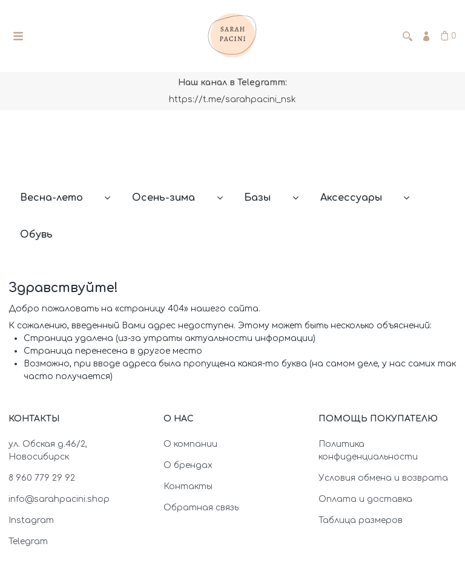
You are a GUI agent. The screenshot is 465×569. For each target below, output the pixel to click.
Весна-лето (51, 197)
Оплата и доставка (365, 499)
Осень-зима (163, 197)
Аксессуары (351, 197)
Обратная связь (201, 507)
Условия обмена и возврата (383, 478)
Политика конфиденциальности (368, 450)
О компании (190, 444)
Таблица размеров (360, 520)
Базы (257, 197)
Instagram (31, 520)
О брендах (188, 465)
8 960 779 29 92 (41, 478)
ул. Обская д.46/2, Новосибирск (47, 450)
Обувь (36, 234)
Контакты (188, 486)
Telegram (28, 541)
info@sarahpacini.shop (59, 499)
